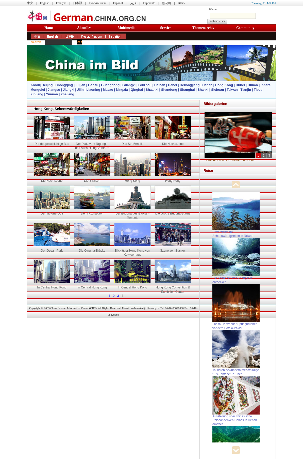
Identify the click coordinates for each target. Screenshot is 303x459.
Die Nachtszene (173, 144)
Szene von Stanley (173, 250)
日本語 (77, 3)
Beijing (47, 85)
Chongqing (64, 85)
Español (118, 3)
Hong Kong (224, 85)
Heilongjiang (189, 85)
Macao (108, 89)
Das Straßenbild (132, 144)
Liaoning (93, 89)
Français (61, 3)
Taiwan (232, 89)
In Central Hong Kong (51, 287)
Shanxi (203, 89)
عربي (133, 3)
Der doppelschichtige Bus (52, 144)
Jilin (80, 89)
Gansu (93, 85)
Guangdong (110, 85)
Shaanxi (152, 89)
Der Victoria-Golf (52, 213)
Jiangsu (54, 89)
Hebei (172, 85)
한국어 (166, 3)
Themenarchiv (203, 28)
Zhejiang (67, 94)
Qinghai (137, 89)
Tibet (258, 89)
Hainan (159, 85)
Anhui (35, 85)
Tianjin (245, 89)
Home (49, 28)
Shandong (169, 89)
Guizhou (145, 85)
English (44, 3)
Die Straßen (92, 180)
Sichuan (217, 89)
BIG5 (181, 3)
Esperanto (149, 3)
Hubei (240, 85)
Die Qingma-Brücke (92, 250)
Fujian (80, 85)
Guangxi (129, 85)
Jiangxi (68, 89)
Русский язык (97, 3)
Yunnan (52, 94)
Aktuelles (84, 28)
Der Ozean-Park (52, 250)
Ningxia (122, 89)
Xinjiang (36, 94)
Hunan (253, 85)
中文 (30, 3)
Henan (207, 85)
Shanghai (187, 89)
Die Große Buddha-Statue (173, 213)
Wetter (213, 9)
